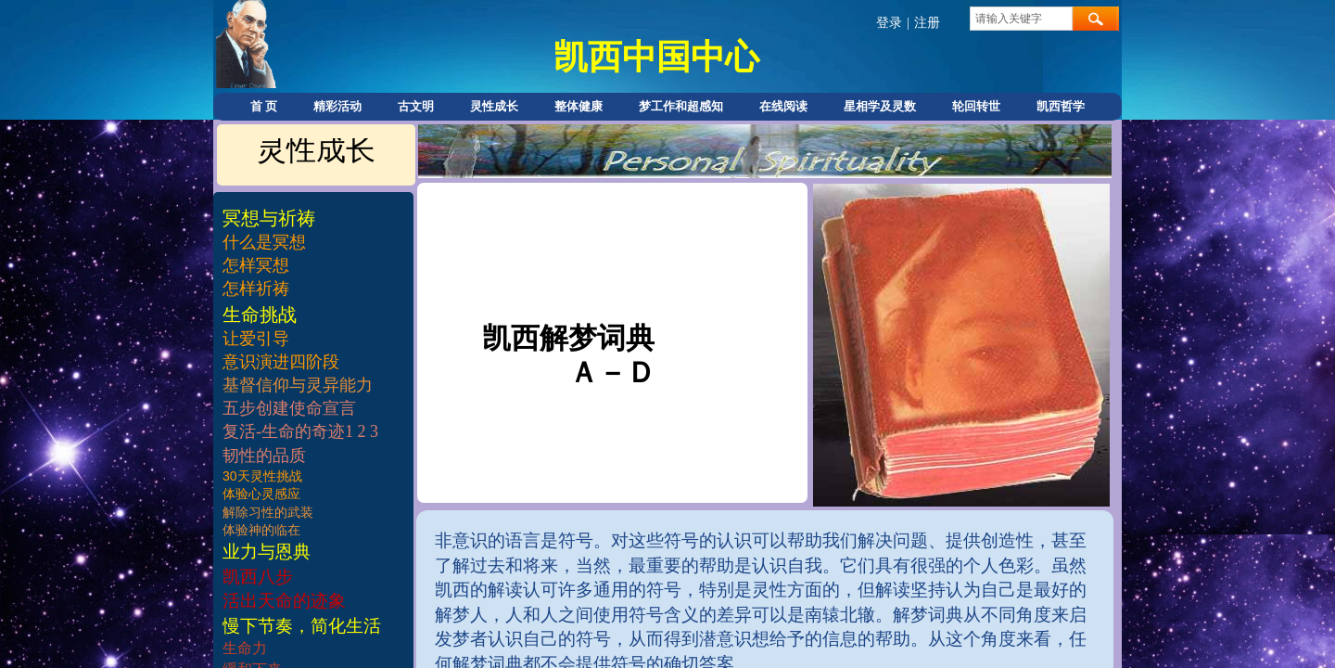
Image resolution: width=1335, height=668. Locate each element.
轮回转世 (976, 106)
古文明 (416, 106)
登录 (889, 23)
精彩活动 (337, 106)
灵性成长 (494, 106)
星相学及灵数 (880, 106)
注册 (927, 23)
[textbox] (1021, 18)
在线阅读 (783, 106)
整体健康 (578, 106)
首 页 (263, 106)
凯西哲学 (1060, 106)
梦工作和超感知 (681, 106)
